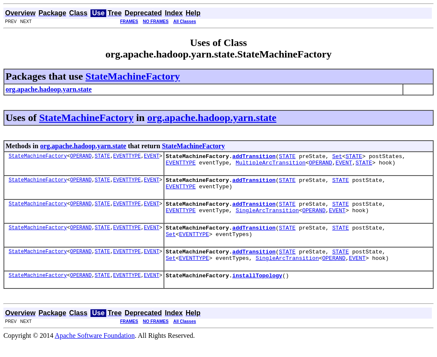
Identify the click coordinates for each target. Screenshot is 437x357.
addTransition (253, 157)
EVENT (151, 157)
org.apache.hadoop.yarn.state (212, 117)
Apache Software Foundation (95, 349)
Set (337, 157)
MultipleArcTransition (271, 165)
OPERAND (80, 157)
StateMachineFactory (132, 76)
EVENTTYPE (127, 157)
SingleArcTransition (267, 218)
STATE (102, 157)
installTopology (257, 289)
